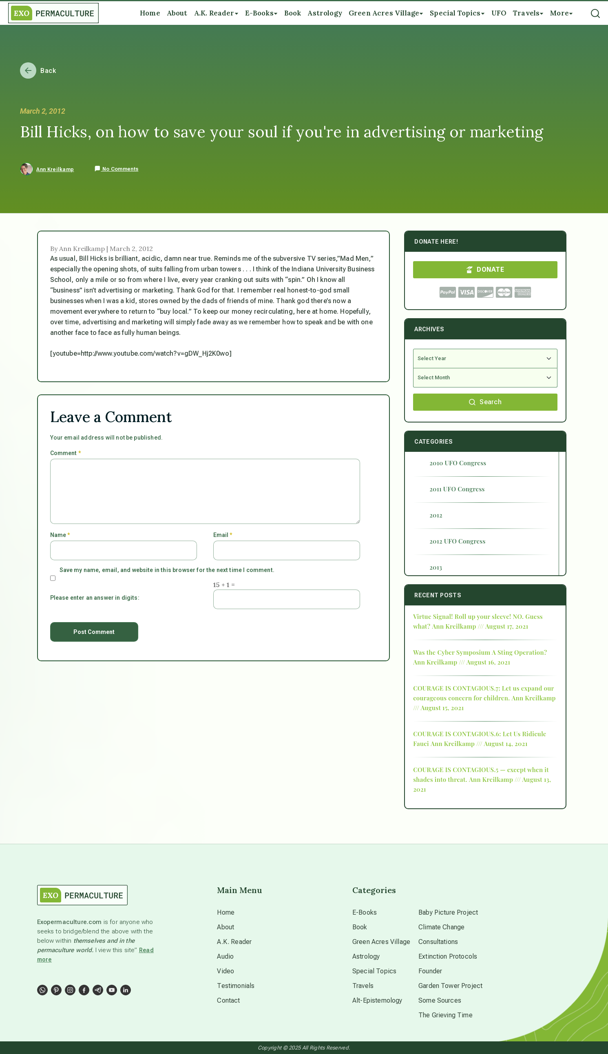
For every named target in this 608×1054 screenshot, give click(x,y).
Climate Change (441, 927)
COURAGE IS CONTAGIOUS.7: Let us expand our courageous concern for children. (483, 693)
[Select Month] (485, 377)
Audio (225, 956)
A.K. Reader (234, 942)
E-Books (364, 912)
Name (60, 535)
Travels (363, 986)
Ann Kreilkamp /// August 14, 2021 (479, 743)
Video (225, 971)
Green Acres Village (381, 942)
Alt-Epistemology (377, 1000)
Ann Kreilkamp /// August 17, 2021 (480, 626)
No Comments (116, 169)
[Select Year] (485, 358)
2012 (435, 515)
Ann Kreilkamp (55, 169)
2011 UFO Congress (457, 489)
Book (359, 927)
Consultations (438, 942)
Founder (430, 971)
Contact (228, 1000)
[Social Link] (42, 990)
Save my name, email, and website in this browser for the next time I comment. (167, 570)
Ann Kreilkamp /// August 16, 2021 (461, 662)
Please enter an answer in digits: (94, 597)
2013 (435, 567)
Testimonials (235, 986)
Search (485, 402)
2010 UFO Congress (457, 463)
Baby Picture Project (448, 912)
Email (222, 535)
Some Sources (439, 1000)
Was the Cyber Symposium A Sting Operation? (480, 652)
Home (225, 912)
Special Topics (374, 971)
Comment (65, 453)
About (225, 927)
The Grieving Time (445, 1015)
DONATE (485, 269)
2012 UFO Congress (457, 541)
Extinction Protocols (447, 956)
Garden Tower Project (450, 986)
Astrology (366, 956)
